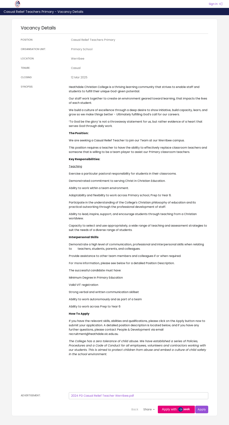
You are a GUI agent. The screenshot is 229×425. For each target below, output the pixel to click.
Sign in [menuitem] (215, 4)
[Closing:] (138, 77)
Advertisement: (31, 395)
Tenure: (25, 68)
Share (147, 409)
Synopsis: (27, 86)
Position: (27, 40)
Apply (202, 409)
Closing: (26, 77)
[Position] (138, 40)
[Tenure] (138, 68)
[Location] (138, 58)
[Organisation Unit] (138, 49)
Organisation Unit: (33, 49)
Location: (27, 58)
